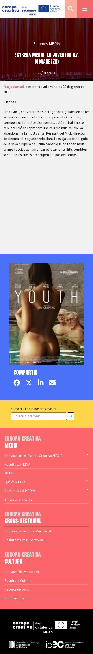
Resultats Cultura (18, 580)
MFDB (8, 473)
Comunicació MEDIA (46, 490)
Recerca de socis (16, 589)
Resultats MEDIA (17, 464)
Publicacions (14, 598)
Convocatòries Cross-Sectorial (27, 531)
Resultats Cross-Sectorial (24, 540)
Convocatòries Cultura (21, 571)
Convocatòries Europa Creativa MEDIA (46, 455)
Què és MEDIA (46, 481)
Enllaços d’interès (18, 499)
